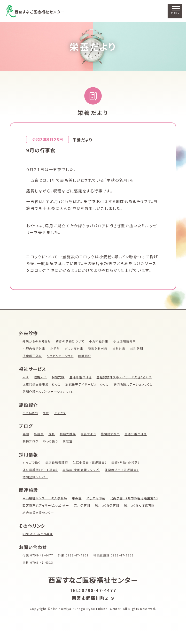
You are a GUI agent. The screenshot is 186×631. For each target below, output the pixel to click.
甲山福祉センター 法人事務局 (45, 498)
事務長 (39, 434)
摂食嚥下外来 (32, 356)
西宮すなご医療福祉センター (47, 11)
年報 (26, 434)
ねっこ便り (50, 441)
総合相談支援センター (38, 512)
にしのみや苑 (96, 498)
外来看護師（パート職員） (40, 470)
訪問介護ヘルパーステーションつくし (48, 391)
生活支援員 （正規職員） (90, 462)
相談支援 (58, 377)
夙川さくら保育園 (108, 505)
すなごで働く (32, 462)
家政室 (68, 441)
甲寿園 (77, 498)
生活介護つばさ (81, 377)
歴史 (46, 413)
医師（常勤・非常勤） (126, 462)
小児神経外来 (99, 341)
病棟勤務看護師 (57, 462)
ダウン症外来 (74, 348)
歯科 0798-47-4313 (38, 562)
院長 (52, 434)
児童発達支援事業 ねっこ (42, 384)
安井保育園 (83, 505)
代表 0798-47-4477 (38, 555)
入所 (26, 377)
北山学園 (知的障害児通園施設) (135, 498)
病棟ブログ (31, 441)
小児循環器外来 (125, 341)
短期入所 (40, 377)
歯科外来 (119, 348)
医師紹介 (85, 356)
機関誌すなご (111, 434)
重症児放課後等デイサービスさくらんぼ (125, 377)
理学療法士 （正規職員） (123, 470)
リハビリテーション (60, 356)
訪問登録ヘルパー (35, 477)
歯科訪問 (137, 348)
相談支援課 (68, 434)
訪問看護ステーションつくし (134, 384)
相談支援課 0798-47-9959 (115, 555)
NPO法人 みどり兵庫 (38, 534)
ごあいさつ (30, 413)
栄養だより (93, 46)
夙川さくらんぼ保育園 (140, 505)
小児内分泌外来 (34, 348)
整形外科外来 (99, 348)
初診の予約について (70, 341)
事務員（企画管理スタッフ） (82, 470)
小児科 (55, 348)
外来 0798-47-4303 (74, 555)
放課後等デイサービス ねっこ (88, 384)
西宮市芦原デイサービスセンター (46, 505)
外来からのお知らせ (37, 341)
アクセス (60, 413)
